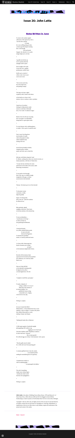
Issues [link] (53, 2)
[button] (73, 2)
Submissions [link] (62, 2)
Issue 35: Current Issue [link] (33, 2)
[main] (37, 20)
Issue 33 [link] (48, 2)
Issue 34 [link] (43, 2)
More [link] (68, 2)
